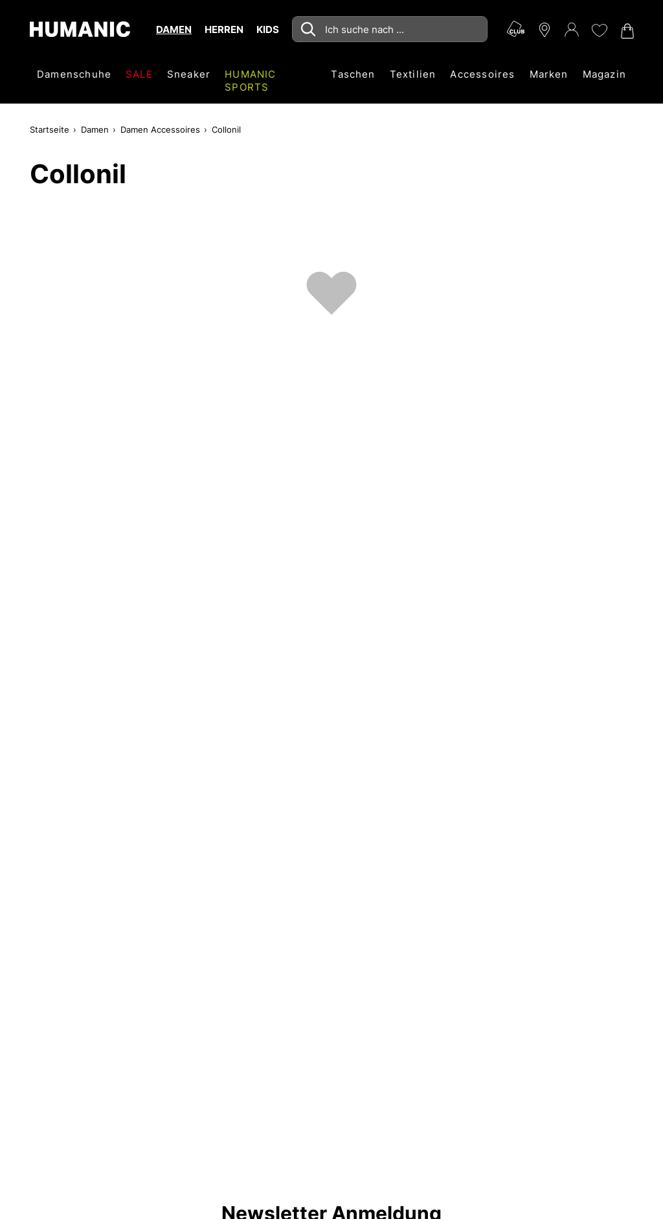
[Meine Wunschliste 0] (598, 30)
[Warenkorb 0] (626, 31)
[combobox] (390, 29)
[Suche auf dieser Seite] (390, 29)
